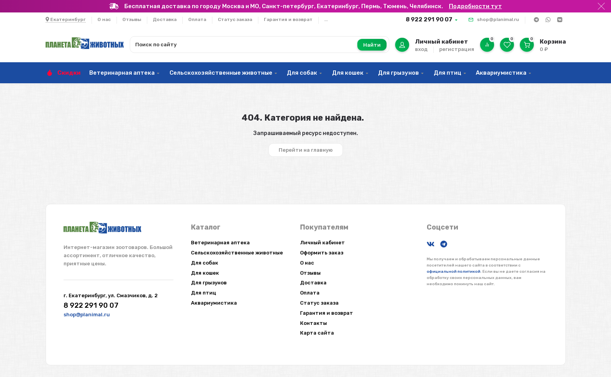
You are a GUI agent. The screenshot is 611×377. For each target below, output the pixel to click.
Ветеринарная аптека (122, 72)
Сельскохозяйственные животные (221, 72)
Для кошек (348, 72)
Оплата (197, 19)
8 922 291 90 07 (429, 19)
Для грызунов (398, 72)
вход (421, 49)
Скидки (69, 72)
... (326, 19)
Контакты (313, 323)
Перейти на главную (306, 150)
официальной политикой (453, 271)
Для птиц (447, 72)
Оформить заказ (321, 253)
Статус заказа (235, 19)
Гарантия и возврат (288, 19)
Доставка (165, 19)
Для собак (302, 72)
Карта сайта (317, 333)
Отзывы (131, 19)
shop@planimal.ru (498, 19)
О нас (104, 19)
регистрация (456, 49)
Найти (372, 45)
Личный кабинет (322, 242)
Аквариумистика (501, 72)
